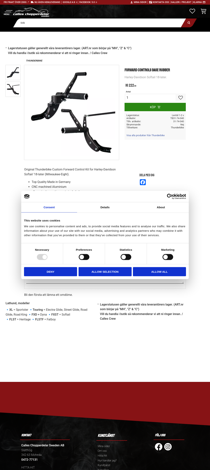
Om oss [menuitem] (102, 450)
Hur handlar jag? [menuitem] (107, 460)
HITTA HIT (28, 467)
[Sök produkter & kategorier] (100, 22)
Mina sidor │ (141, 2)
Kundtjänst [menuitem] (104, 465)
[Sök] (189, 22)
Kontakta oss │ (162, 2)
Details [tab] (104, 207)
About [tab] (161, 207)
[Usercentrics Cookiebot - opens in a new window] (169, 196)
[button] (8, 12)
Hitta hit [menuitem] (102, 455)
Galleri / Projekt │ (182, 2)
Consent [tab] (49, 207)
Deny (51, 271)
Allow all (159, 271)
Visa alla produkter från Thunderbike (145, 135)
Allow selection (105, 271)
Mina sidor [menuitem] (104, 446)
